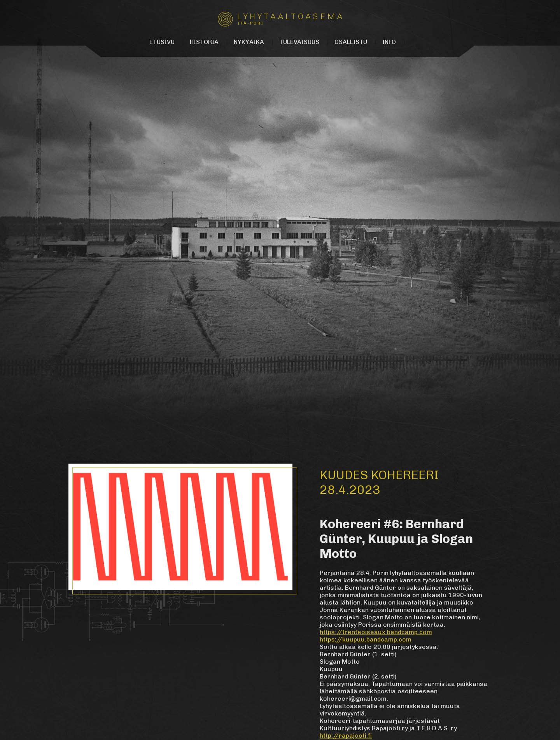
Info (389, 42)
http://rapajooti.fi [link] (346, 735)
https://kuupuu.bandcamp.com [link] (365, 639)
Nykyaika (249, 42)
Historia (204, 42)
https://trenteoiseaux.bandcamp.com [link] (376, 632)
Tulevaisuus (299, 42)
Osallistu (350, 42)
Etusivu (162, 42)
